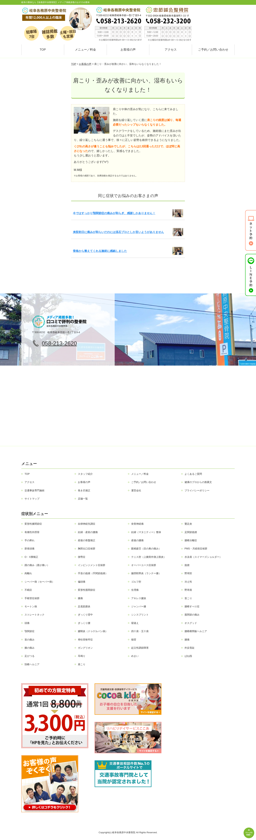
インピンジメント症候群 (91, 565)
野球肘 (188, 573)
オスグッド (191, 623)
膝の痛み (29, 647)
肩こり (81, 664)
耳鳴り (81, 656)
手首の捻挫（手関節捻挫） (93, 573)
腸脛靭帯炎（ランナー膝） (146, 573)
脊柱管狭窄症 (85, 639)
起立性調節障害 (140, 647)
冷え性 (188, 581)
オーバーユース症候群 (143, 565)
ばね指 (188, 656)
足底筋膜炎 (84, 606)
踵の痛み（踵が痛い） (37, 565)
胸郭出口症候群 (86, 548)
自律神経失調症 (86, 523)
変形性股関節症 (86, 589)
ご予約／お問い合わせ (213, 49)
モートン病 (31, 606)
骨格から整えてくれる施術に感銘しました (100, 250)
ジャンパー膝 (138, 606)
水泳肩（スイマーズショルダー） (203, 556)
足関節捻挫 (191, 532)
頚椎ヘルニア (32, 664)
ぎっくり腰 (84, 623)
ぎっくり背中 (85, 614)
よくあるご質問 (193, 473)
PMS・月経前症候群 (196, 548)
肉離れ (28, 573)
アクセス (171, 49)
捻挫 (187, 565)
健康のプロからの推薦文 (198, 482)
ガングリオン (85, 647)
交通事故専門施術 (34, 490)
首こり (188, 598)
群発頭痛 (29, 548)
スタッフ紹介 (85, 473)
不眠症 (28, 589)
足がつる (29, 656)
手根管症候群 (32, 598)
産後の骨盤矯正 (86, 540)
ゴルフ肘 (136, 581)
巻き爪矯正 (84, 490)
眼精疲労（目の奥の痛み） (146, 548)
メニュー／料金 (85, 49)
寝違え (135, 623)
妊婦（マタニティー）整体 (146, 532)
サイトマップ (32, 498)
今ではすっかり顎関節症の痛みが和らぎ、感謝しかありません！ (114, 213)
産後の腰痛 (137, 540)
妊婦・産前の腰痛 (88, 532)
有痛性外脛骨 (32, 532)
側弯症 (81, 556)
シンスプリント (140, 614)
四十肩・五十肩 (140, 631)
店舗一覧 (83, 498)
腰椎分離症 (191, 540)
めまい (135, 656)
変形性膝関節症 (33, 523)
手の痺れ (29, 540)
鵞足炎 (188, 523)
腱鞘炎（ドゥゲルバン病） (93, 631)
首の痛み (29, 639)
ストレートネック (34, 614)
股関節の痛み (192, 614)
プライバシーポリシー (197, 490)
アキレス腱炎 (138, 598)
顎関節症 (29, 631)
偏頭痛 (81, 581)
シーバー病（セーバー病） (39, 581)
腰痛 (187, 639)
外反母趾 (189, 647)
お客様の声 (128, 49)
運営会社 (136, 490)
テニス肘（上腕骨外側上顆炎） (148, 556)
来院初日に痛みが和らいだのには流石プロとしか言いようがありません (118, 232)
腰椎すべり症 (192, 606)
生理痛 (135, 589)
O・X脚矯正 (31, 556)
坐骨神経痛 (137, 523)
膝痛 (80, 598)
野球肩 (188, 589)
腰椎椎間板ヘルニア (196, 631)
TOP (43, 49)
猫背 (133, 639)
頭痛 (27, 623)
